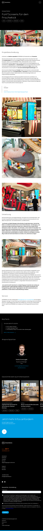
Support (4, 466)
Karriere (4, 469)
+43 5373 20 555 (5, 475)
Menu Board (9, 20)
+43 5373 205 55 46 (22, 367)
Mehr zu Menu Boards (10, 332)
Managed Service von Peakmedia (26, 299)
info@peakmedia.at (6, 476)
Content (4, 459)
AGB (2, 523)
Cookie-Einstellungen (6, 525)
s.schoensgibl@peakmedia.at (21, 366)
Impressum (4, 520)
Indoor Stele (14, 92)
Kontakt (4, 468)
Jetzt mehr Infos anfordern (17, 419)
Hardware (4, 456)
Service (3, 461)
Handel (22, 20)
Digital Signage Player (23, 92)
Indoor (4, 20)
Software (4, 457)
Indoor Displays (7, 92)
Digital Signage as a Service (8, 462)
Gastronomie (16, 20)
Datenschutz (4, 522)
